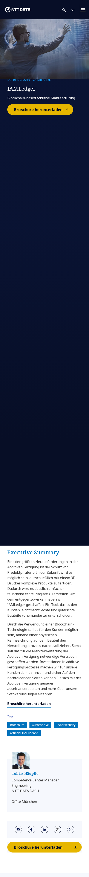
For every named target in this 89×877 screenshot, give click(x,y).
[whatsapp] (70, 829)
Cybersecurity (66, 725)
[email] (18, 829)
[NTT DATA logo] (17, 9)
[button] (66, 10)
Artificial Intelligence (24, 733)
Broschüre (17, 725)
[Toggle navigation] (84, 9)
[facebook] (31, 829)
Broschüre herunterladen (43, 109)
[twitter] (57, 829)
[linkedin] (44, 829)
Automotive (40, 725)
